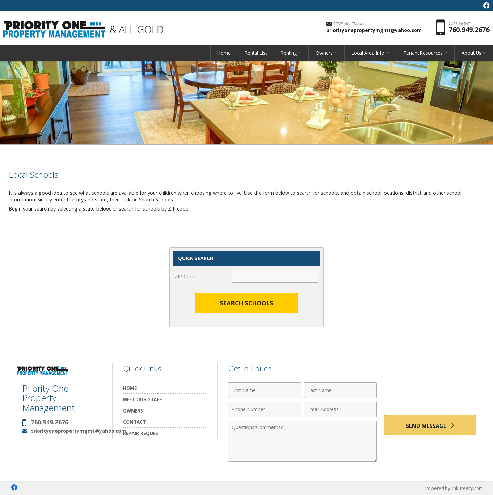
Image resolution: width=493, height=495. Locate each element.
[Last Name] (340, 390)
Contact (134, 422)
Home (224, 53)
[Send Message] (430, 425)
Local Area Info (368, 53)
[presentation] (430, 394)
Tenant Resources (423, 53)
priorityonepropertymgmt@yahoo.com (78, 431)
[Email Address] (340, 409)
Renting (289, 53)
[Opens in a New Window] (486, 5)
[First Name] (264, 390)
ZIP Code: (186, 276)
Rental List (256, 53)
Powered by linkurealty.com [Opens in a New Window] (454, 488)
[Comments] (302, 441)
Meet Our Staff (142, 399)
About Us (471, 53)
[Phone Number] (264, 409)
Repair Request (142, 433)
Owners (324, 53)
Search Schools (246, 303)
